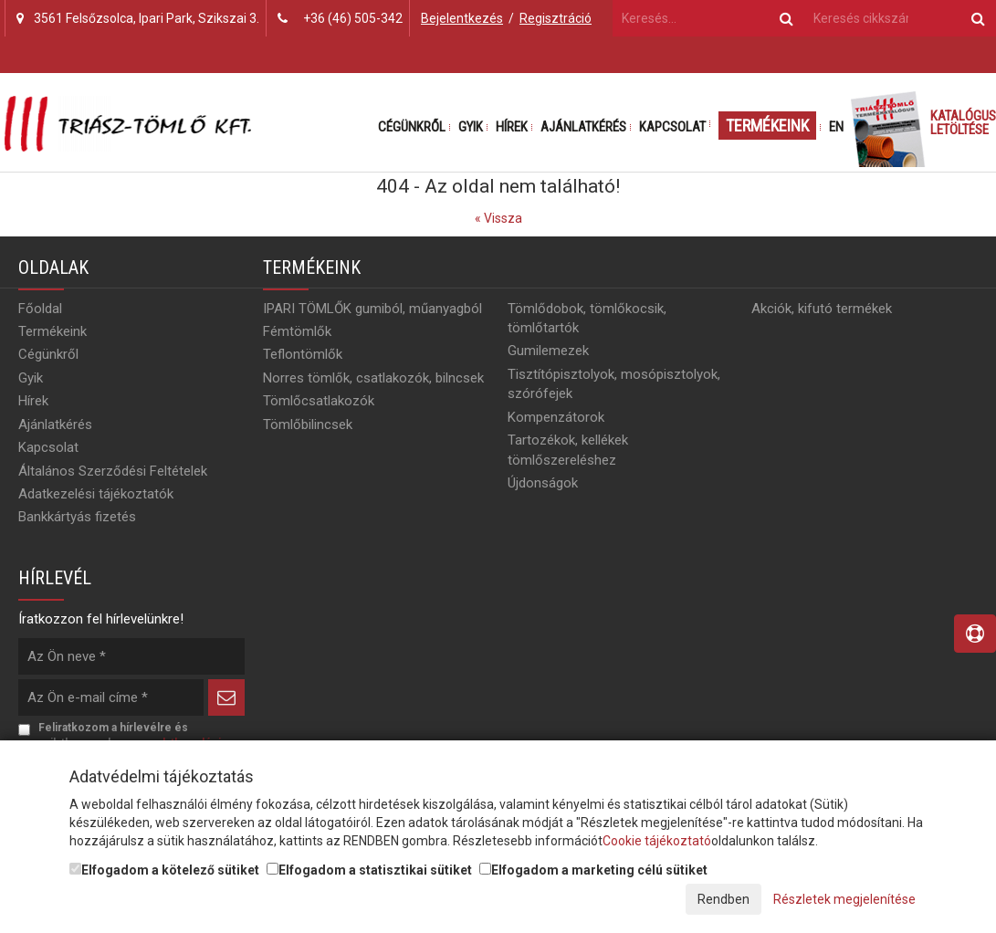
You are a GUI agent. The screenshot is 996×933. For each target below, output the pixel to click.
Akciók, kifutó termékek (821, 308)
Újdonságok (543, 483)
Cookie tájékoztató (657, 840)
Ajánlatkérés (583, 127)
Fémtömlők (297, 331)
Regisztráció (555, 18)
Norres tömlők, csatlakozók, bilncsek (373, 378)
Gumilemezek (548, 350)
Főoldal (40, 308)
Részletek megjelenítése (844, 899)
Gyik (470, 127)
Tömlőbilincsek (307, 424)
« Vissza (498, 218)
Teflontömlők (302, 354)
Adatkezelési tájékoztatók (95, 494)
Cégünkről (412, 127)
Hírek (512, 127)
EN (836, 127)
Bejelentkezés (462, 18)
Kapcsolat (672, 127)
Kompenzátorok (556, 417)
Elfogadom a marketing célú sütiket (593, 870)
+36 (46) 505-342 (353, 18)
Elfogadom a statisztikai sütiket (369, 870)
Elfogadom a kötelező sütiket (164, 870)
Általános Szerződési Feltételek (112, 471)
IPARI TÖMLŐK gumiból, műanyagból (372, 308)
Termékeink (767, 125)
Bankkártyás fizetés (77, 516)
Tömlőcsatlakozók (318, 401)
